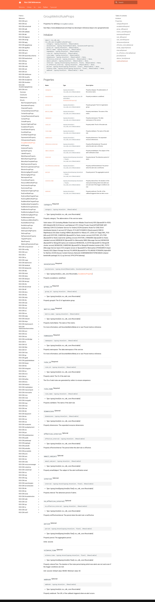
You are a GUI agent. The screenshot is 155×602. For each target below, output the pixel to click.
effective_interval (51, 144)
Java (39, 7)
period (47, 172)
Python (45, 7)
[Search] (125, 2)
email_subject (49, 150)
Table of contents (121, 16)
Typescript (53, 7)
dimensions (48, 137)
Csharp (29, 7)
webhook (47, 191)
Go (34, 7)
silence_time (49, 180)
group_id (48, 105)
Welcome (22, 7)
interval (48, 157)
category (48, 90)
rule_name (48, 131)
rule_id (47, 124)
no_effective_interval (52, 165)
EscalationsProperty (69, 100)
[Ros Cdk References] (20, 2)
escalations (49, 96)
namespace (48, 118)
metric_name (48, 111)
